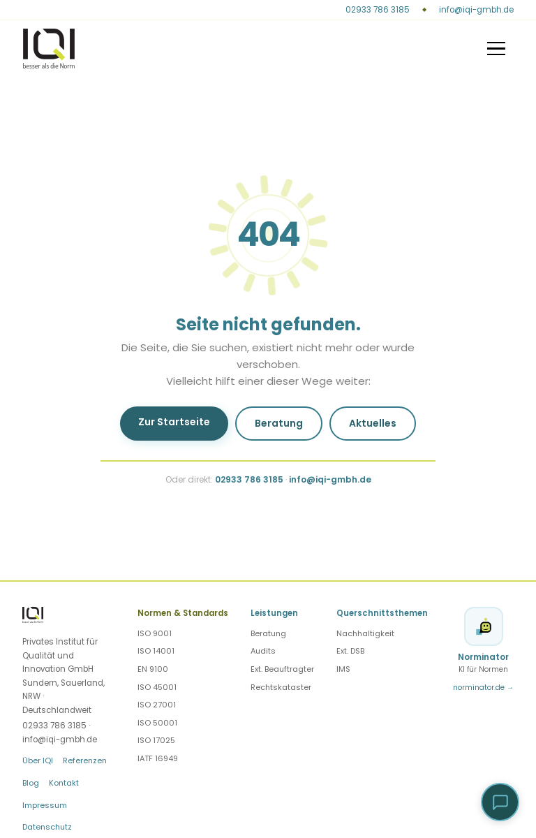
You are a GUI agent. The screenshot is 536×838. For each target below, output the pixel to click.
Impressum (44, 805)
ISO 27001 (156, 704)
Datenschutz (47, 826)
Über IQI (37, 760)
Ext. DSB (350, 650)
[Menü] (496, 49)
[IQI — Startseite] (49, 48)
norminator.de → (483, 687)
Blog (30, 782)
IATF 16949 (157, 758)
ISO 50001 (157, 722)
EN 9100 (152, 669)
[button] (500, 802)
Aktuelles (372, 423)
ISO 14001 (155, 650)
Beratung (279, 423)
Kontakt (64, 782)
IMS (343, 669)
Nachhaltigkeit (365, 633)
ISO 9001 (154, 633)
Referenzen (85, 760)
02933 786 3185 (377, 9)
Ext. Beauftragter (282, 669)
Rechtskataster (281, 687)
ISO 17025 (156, 740)
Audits (263, 650)
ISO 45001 (157, 687)
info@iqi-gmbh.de (476, 9)
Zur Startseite (174, 422)
